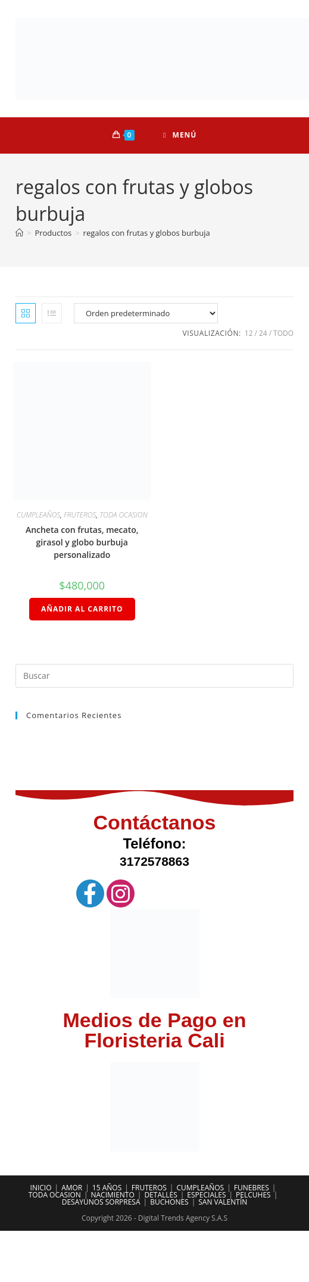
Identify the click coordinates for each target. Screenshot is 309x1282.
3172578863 (154, 861)
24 (263, 333)
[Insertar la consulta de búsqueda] (154, 676)
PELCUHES (253, 1195)
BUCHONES (169, 1202)
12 (249, 333)
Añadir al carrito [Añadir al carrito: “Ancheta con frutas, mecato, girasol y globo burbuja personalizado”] (82, 609)
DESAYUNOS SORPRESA (101, 1202)
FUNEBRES (251, 1188)
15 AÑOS (106, 1188)
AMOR (71, 1188)
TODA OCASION (123, 515)
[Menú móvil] (180, 135)
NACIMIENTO (112, 1195)
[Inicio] (19, 232)
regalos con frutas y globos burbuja (146, 232)
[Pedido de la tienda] (146, 313)
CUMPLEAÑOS (39, 515)
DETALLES (160, 1195)
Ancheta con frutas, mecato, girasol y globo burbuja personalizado (82, 542)
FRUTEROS (80, 515)
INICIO (41, 1188)
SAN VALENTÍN (222, 1202)
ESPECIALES (206, 1195)
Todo (283, 333)
